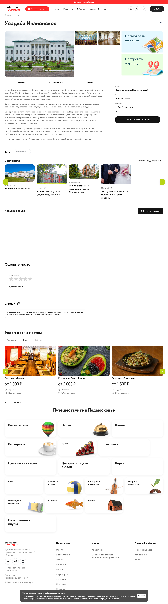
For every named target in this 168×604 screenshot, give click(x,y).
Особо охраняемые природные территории (105, 556)
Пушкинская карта (22, 463)
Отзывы (89, 82)
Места (57, 9)
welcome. (12, 543)
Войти (138, 559)
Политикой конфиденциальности (103, 598)
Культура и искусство (94, 482)
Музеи (65, 443)
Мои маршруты (143, 549)
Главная (8, 15)
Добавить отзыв (16, 286)
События (82, 9)
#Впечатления (22, 152)
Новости (92, 9)
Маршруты (69, 9)
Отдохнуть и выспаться (14, 501)
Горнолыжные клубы (19, 522)
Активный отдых (53, 482)
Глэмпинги (110, 444)
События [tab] (37, 340)
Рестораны (16, 444)
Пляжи (120, 425)
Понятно (141, 596)
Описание (21, 82)
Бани (10, 481)
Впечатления (18, 425)
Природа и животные (133, 482)
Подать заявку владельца (51, 314)
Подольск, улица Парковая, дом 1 (131, 90)
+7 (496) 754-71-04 (124, 107)
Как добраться (56, 82)
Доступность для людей (75, 465)
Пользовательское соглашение (15, 569)
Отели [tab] (25, 340)
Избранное (141, 554)
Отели (66, 425)
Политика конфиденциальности (17, 576)
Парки (120, 463)
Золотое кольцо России (84, 2)
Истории (102, 9)
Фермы (92, 500)
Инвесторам (98, 549)
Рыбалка (52, 500)
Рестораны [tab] (11, 340)
